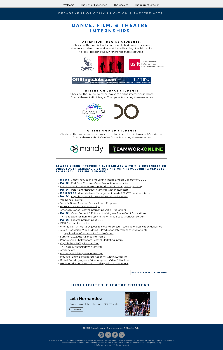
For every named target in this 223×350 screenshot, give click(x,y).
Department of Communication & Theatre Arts (115, 328)
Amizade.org (67, 250)
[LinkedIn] (108, 335)
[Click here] (76, 309)
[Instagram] (101, 335)
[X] (122, 335)
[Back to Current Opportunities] (149, 272)
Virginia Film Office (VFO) (75, 226)
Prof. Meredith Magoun (96, 51)
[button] (121, 3)
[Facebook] (115, 335)
